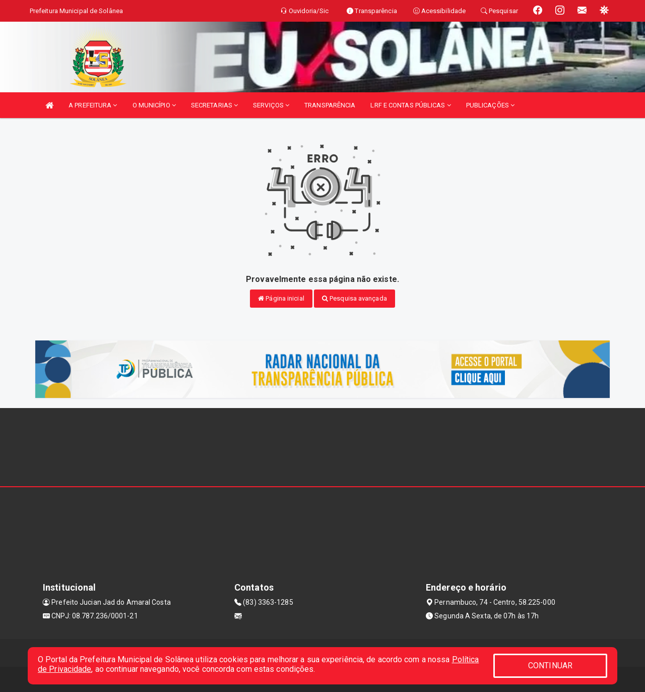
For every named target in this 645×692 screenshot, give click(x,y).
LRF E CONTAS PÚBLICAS (410, 105)
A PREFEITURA (93, 105)
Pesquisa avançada (354, 298)
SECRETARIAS (214, 105)
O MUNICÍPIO (154, 105)
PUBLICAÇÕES (490, 105)
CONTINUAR (550, 665)
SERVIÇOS (271, 105)
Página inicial (281, 298)
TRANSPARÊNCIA (329, 105)
